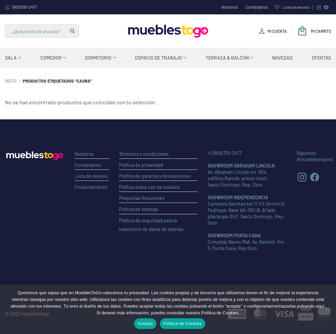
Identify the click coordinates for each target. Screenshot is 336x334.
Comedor (53, 57)
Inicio (10, 81)
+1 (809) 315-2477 (225, 153)
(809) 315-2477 (21, 7)
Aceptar (145, 323)
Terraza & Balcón (229, 57)
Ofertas (321, 58)
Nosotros (230, 7)
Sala (13, 57)
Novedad (282, 58)
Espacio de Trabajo (160, 57)
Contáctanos (256, 7)
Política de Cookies (182, 323)
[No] (327, 311)
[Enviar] (72, 31)
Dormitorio (100, 57)
